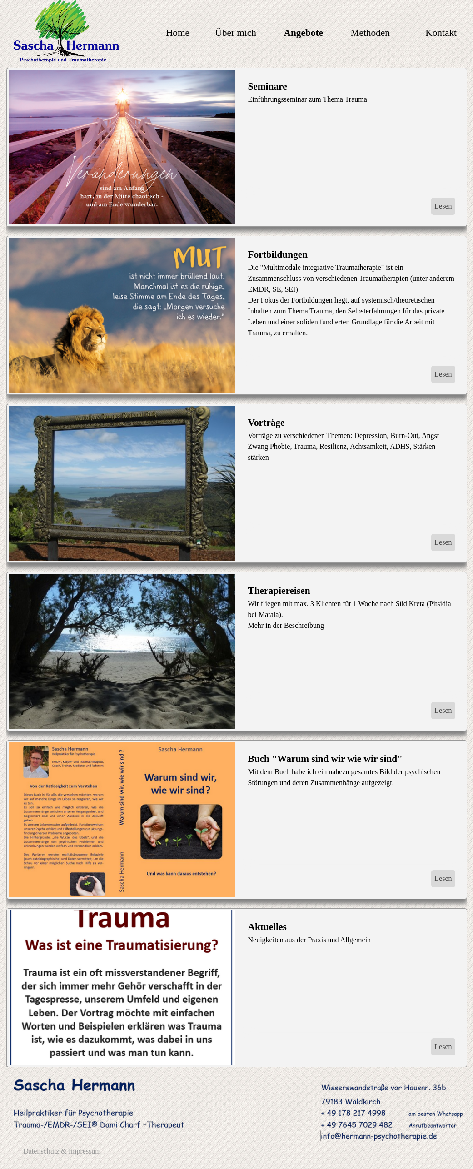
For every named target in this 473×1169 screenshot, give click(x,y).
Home (177, 32)
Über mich (235, 32)
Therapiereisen (279, 590)
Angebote (304, 32)
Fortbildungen (278, 254)
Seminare (267, 86)
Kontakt (441, 32)
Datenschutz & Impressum (62, 1151)
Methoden (370, 32)
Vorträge (266, 422)
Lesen (443, 206)
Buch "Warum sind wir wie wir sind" (325, 758)
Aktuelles (267, 926)
